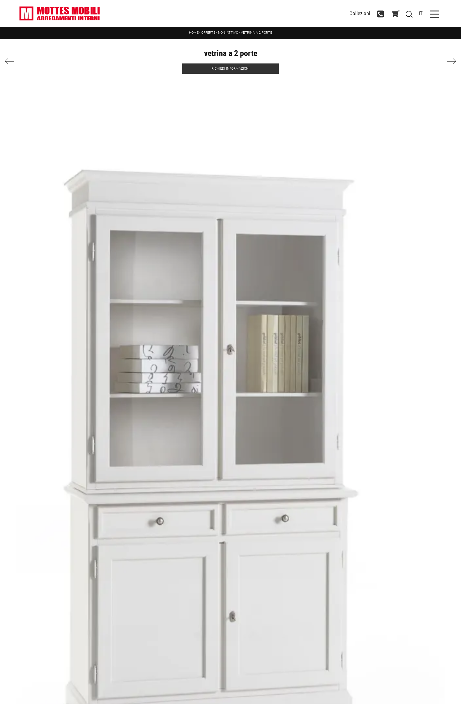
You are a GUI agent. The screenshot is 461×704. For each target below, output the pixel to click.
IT (421, 13)
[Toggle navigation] (434, 13)
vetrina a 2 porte (256, 33)
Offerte (208, 33)
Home (193, 33)
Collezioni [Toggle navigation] (359, 13)
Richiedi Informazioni (230, 69)
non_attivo (228, 33)
